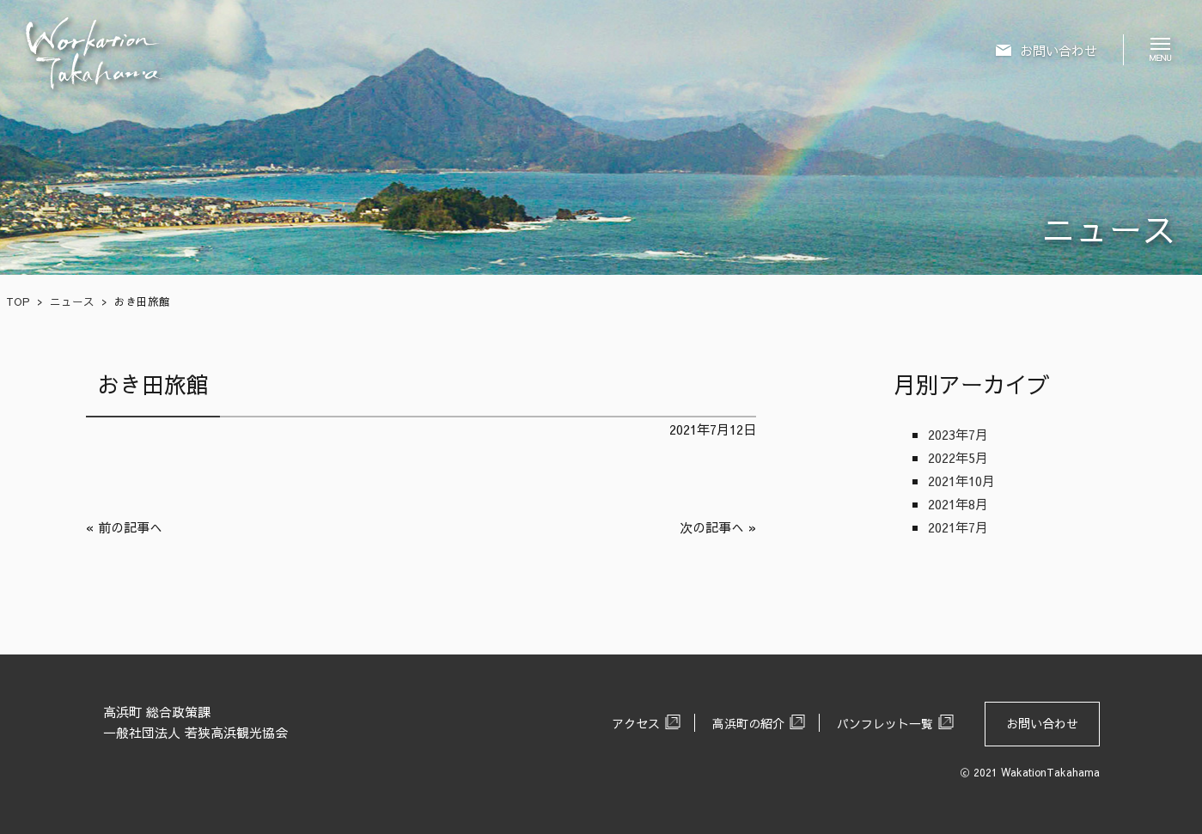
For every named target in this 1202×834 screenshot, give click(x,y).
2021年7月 (958, 527)
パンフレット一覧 (885, 723)
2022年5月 (958, 457)
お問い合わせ (1042, 723)
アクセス (636, 723)
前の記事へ (130, 527)
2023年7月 (958, 434)
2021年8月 (958, 504)
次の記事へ (712, 527)
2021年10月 (961, 481)
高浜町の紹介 (748, 723)
